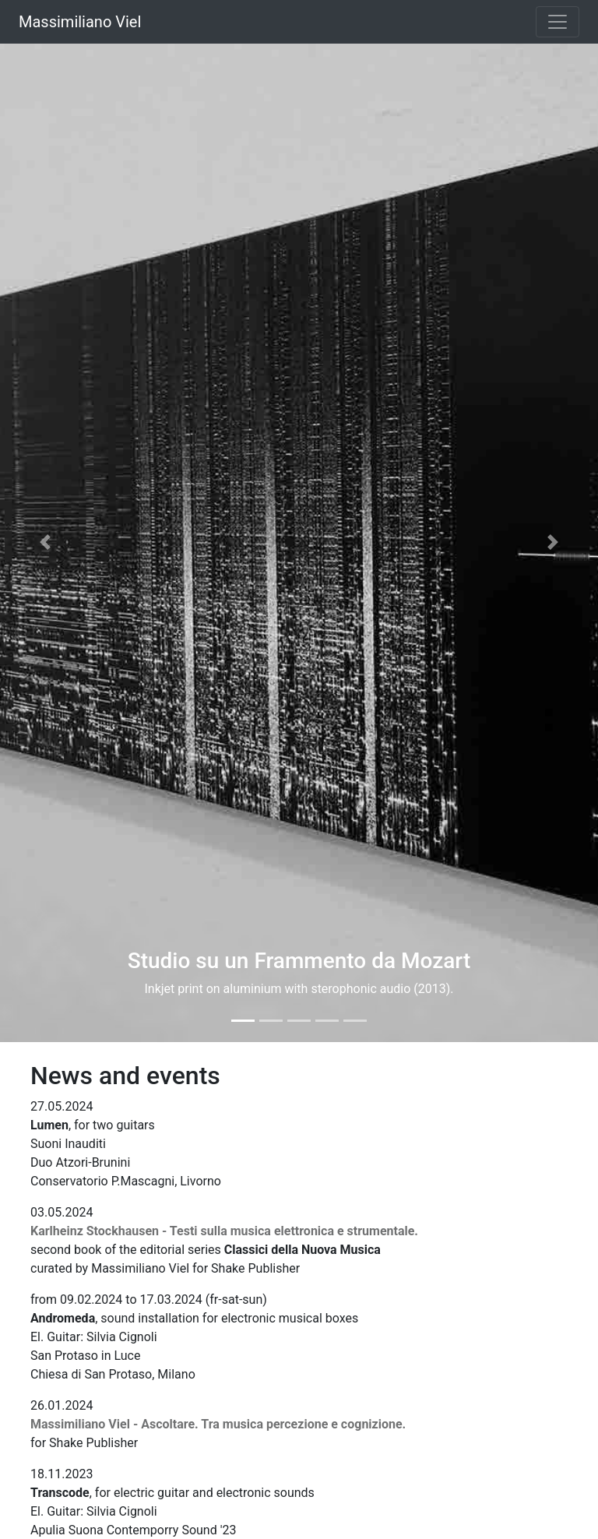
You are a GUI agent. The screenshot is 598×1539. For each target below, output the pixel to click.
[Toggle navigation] (557, 21)
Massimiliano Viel (80, 21)
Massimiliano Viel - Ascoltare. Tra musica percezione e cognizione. (218, 1424)
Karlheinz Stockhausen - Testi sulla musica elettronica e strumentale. (224, 1231)
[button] (45, 542)
